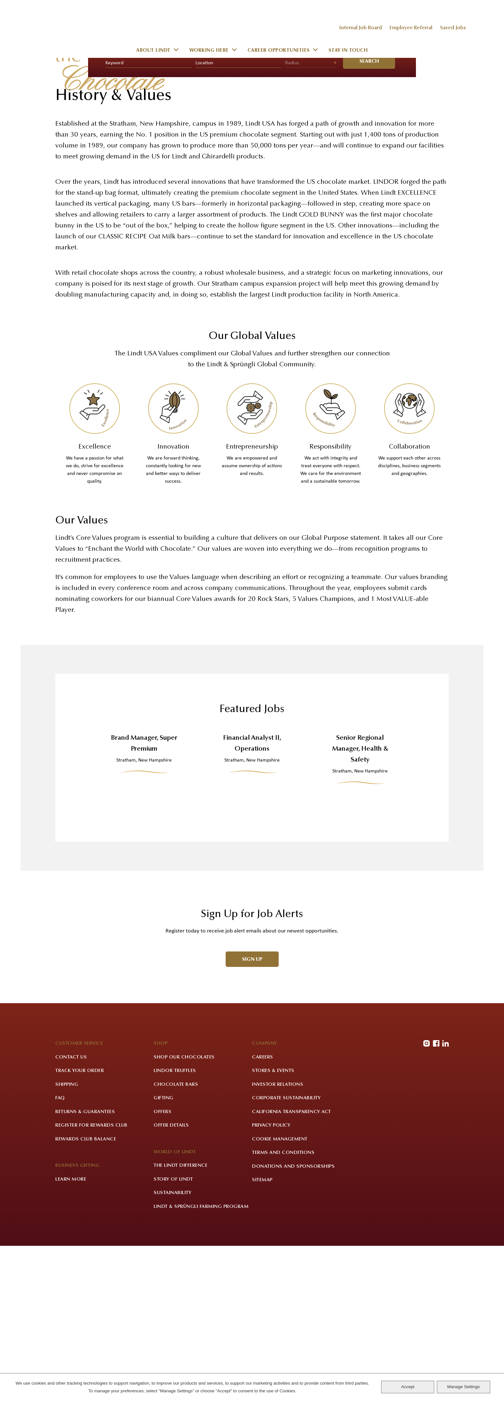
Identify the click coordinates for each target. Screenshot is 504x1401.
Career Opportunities (279, 51)
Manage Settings (463, 1386)
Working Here (209, 51)
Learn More (70, 1334)
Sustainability (172, 1347)
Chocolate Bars (176, 1239)
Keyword (114, 215)
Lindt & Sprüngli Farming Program (201, 1361)
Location (204, 215)
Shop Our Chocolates (184, 1211)
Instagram (426, 1198)
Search (369, 214)
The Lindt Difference (180, 1320)
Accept (407, 1386)
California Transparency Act (291, 1266)
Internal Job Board (360, 28)
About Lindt (153, 51)
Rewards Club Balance (85, 1293)
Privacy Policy (271, 1280)
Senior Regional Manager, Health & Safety (360, 902)
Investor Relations (277, 1239)
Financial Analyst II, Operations (252, 896)
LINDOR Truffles (175, 1225)
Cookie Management (280, 1293)
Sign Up (252, 1112)
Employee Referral (411, 28)
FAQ (60, 1253)
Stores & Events (273, 1225)
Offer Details (171, 1280)
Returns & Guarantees (85, 1266)
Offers (162, 1266)
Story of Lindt (173, 1334)
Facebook (436, 1198)
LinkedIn (445, 1198)
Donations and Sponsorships (293, 1321)
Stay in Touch (348, 51)
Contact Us (71, 1211)
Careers (262, 1211)
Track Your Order (79, 1225)
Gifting (164, 1253)
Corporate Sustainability (286, 1253)
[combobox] (238, 215)
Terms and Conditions (283, 1307)
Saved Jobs (453, 28)
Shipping (66, 1239)
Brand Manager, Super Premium (144, 896)
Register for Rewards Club (91, 1280)
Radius (292, 215)
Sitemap (262, 1335)
